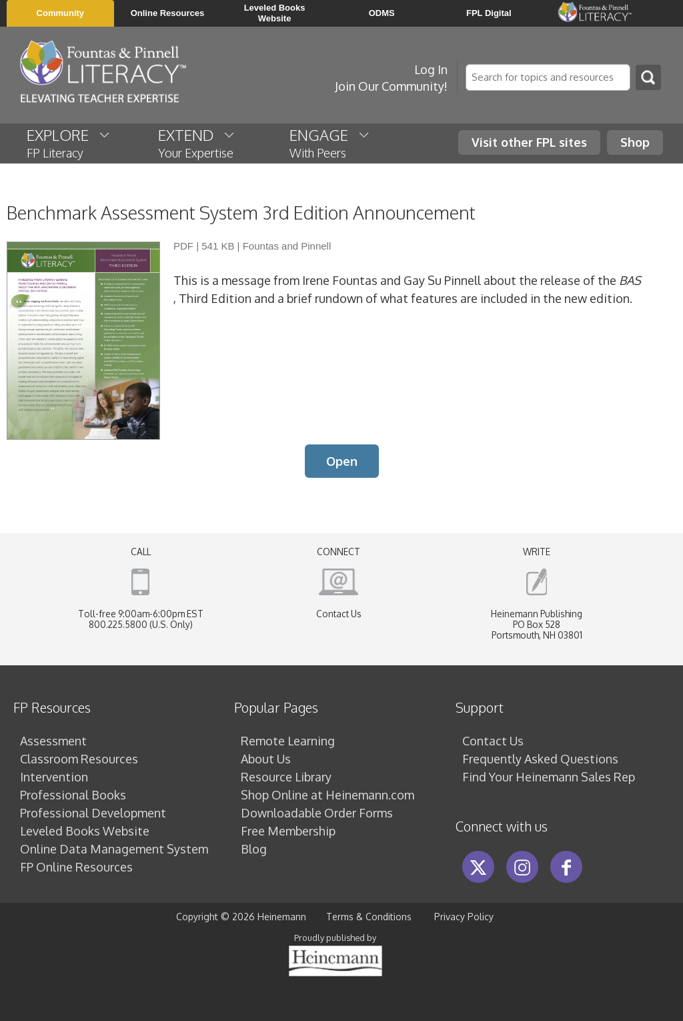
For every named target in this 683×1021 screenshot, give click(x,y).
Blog (254, 848)
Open (342, 461)
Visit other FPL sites (529, 142)
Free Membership (288, 830)
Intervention (54, 776)
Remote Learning (288, 740)
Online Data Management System (114, 848)
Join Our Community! (391, 86)
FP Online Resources (76, 867)
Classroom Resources (79, 758)
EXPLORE (69, 142)
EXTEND (197, 142)
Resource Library (286, 776)
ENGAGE (330, 142)
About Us (266, 758)
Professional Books (73, 794)
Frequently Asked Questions (540, 758)
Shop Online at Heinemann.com (327, 794)
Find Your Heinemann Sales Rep (548, 776)
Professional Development (93, 812)
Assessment (53, 740)
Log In (431, 69)
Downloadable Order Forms (317, 812)
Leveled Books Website (84, 830)
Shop (635, 142)
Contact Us (339, 613)
